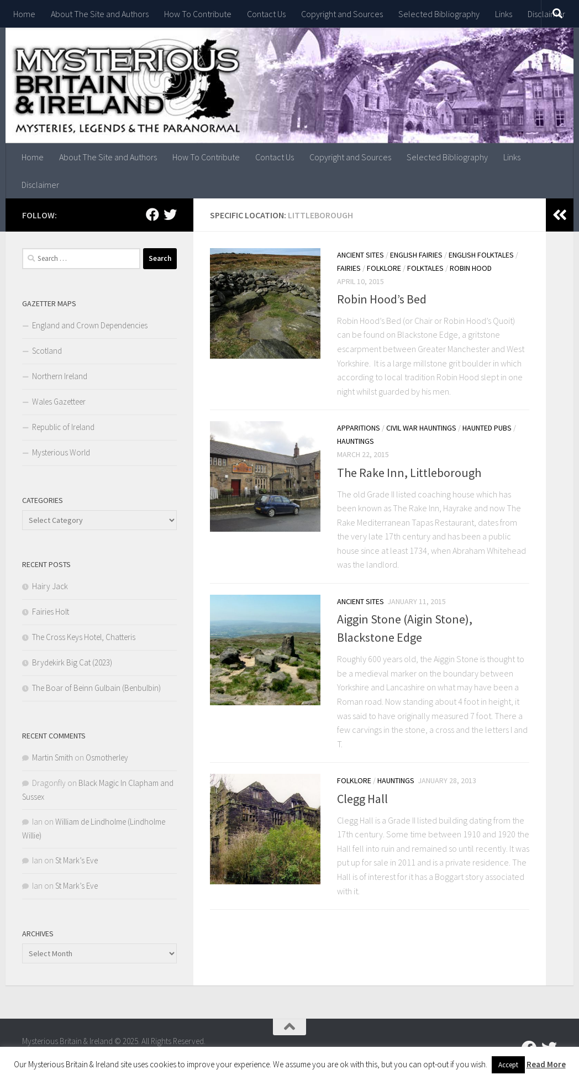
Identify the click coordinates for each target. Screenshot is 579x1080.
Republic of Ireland (63, 427)
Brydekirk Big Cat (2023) (72, 662)
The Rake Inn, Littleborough (409, 472)
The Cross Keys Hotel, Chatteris (83, 637)
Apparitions (358, 428)
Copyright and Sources (342, 13)
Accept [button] (508, 1064)
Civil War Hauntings (421, 428)
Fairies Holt (50, 611)
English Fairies (416, 255)
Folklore (384, 268)
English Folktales (481, 255)
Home (24, 13)
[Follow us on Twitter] (170, 214)
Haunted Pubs (487, 428)
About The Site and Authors (100, 13)
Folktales (425, 268)
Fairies (349, 268)
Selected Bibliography (439, 13)
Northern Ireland (59, 376)
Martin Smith (52, 757)
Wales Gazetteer (59, 401)
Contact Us (266, 13)
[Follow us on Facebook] (152, 214)
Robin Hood (471, 268)
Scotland (47, 350)
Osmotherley (107, 757)
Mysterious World (61, 452)
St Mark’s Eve (76, 860)
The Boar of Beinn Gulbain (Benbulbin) (96, 688)
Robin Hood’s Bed (382, 299)
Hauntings (355, 441)
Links (503, 13)
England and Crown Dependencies (90, 325)
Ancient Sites (360, 255)
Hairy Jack (50, 586)
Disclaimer (40, 184)
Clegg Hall (362, 798)
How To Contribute (197, 13)
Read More (546, 1064)
